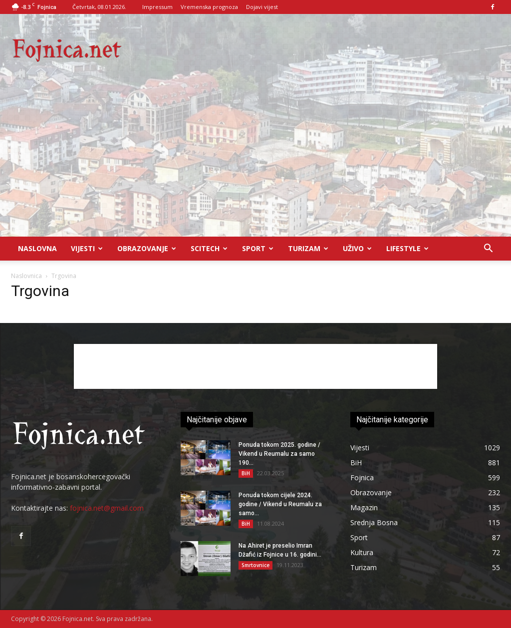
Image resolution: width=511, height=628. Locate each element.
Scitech (209, 248)
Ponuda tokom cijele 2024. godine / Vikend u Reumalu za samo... (280, 504)
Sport (257, 248)
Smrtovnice (255, 565)
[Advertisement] (255, 162)
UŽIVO (357, 248)
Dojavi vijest (262, 6)
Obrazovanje (146, 248)
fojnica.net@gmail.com (107, 508)
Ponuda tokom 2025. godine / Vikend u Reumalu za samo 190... (279, 453)
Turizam (308, 248)
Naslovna (37, 248)
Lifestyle (407, 248)
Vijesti (87, 248)
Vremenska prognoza (209, 6)
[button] (488, 249)
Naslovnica (26, 276)
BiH (246, 473)
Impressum (157, 6)
